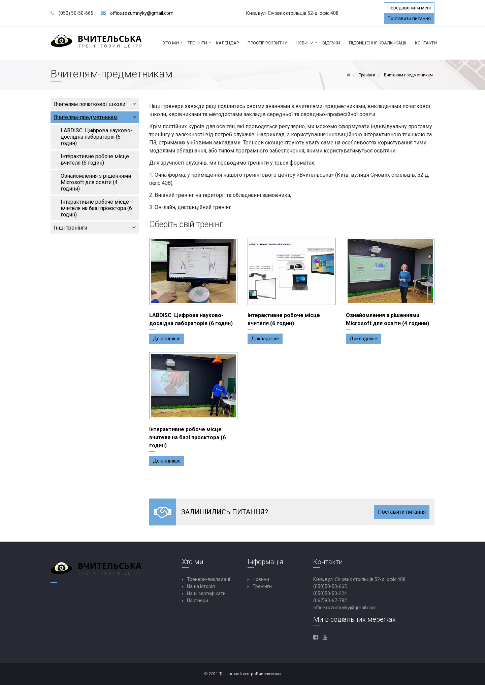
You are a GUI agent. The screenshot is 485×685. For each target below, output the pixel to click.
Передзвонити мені (409, 7)
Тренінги (200, 45)
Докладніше (167, 338)
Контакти (426, 42)
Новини (307, 45)
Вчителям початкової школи (95, 104)
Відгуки (331, 42)
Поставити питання (409, 18)
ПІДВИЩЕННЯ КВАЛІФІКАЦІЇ (377, 42)
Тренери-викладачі (208, 579)
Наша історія (201, 586)
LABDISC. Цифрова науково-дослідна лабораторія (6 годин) (96, 136)
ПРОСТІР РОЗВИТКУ (267, 42)
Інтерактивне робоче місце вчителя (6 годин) (95, 159)
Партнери (197, 600)
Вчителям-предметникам (95, 117)
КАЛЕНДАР (227, 42)
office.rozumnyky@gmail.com (141, 13)
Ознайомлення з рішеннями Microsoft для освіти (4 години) (96, 182)
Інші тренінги (95, 228)
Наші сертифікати (206, 593)
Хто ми (173, 45)
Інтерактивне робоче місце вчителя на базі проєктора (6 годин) (96, 208)
